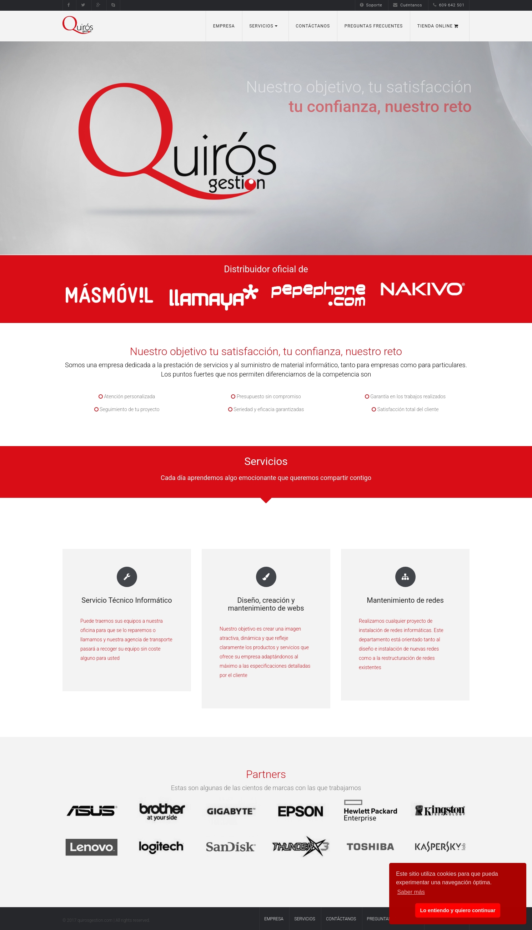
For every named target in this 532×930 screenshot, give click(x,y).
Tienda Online (437, 26)
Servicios (263, 26)
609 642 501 (449, 5)
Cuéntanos (407, 5)
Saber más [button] (411, 892)
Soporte (371, 5)
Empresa (224, 26)
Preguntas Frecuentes (374, 26)
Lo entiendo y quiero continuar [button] (457, 910)
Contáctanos (313, 26)
